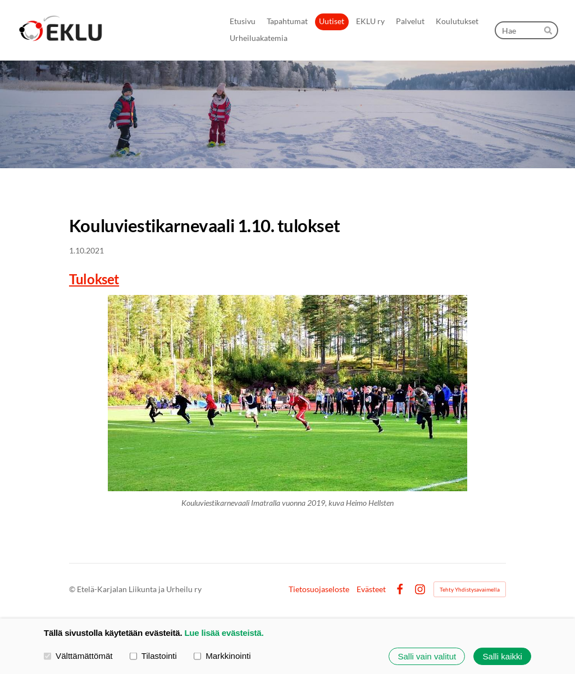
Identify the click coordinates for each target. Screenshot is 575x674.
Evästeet (371, 589)
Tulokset (94, 279)
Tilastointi (153, 656)
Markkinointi (222, 656)
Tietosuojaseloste (319, 589)
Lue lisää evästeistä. (223, 633)
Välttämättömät (78, 656)
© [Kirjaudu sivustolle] (73, 589)
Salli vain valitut (427, 656)
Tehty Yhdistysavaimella (470, 589)
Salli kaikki (502, 656)
